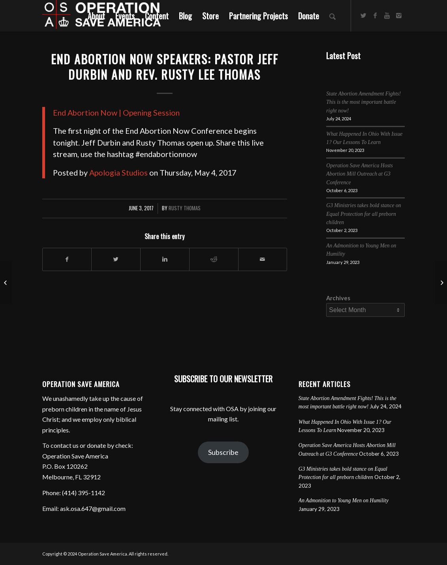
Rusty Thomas (185, 208)
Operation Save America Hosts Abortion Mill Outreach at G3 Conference (359, 174)
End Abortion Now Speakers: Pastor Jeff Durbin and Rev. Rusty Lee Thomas (164, 66)
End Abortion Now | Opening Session (116, 112)
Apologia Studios (118, 172)
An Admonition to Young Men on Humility (344, 500)
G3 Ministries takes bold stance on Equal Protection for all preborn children (363, 213)
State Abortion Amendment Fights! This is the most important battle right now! (363, 102)
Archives (338, 297)
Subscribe (223, 452)
